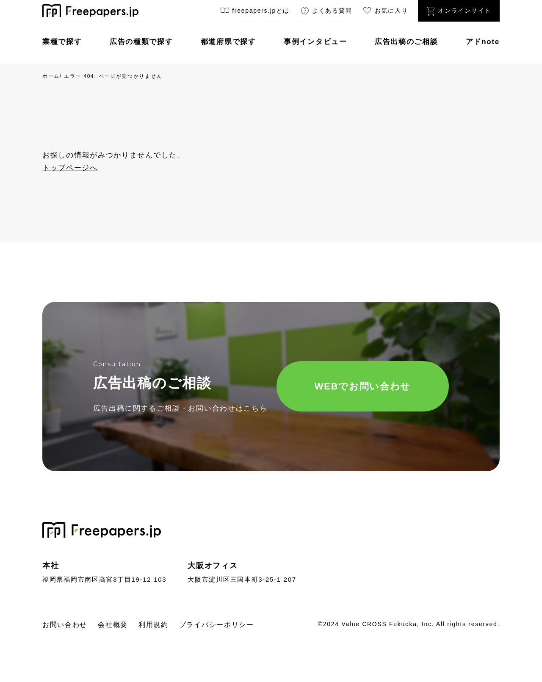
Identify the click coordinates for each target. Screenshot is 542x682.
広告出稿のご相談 (406, 42)
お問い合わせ (64, 624)
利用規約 (153, 624)
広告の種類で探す (141, 42)
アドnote (483, 42)
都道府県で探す (228, 42)
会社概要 (113, 624)
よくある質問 (326, 12)
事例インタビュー (315, 42)
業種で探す (62, 42)
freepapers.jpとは (255, 12)
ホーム (51, 76)
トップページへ (70, 168)
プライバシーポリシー (216, 624)
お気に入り (385, 12)
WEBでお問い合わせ (363, 386)
